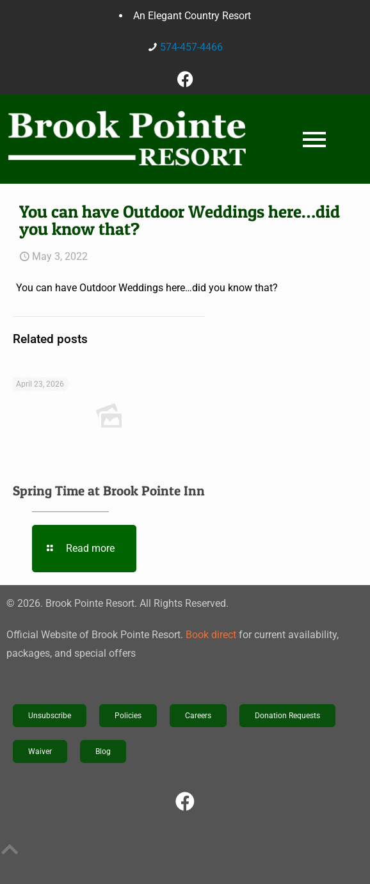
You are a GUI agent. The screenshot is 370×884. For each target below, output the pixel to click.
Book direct (211, 635)
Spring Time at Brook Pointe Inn (109, 491)
